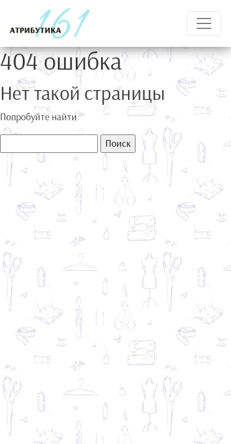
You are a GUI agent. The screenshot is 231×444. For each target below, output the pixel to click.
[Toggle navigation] (204, 23)
